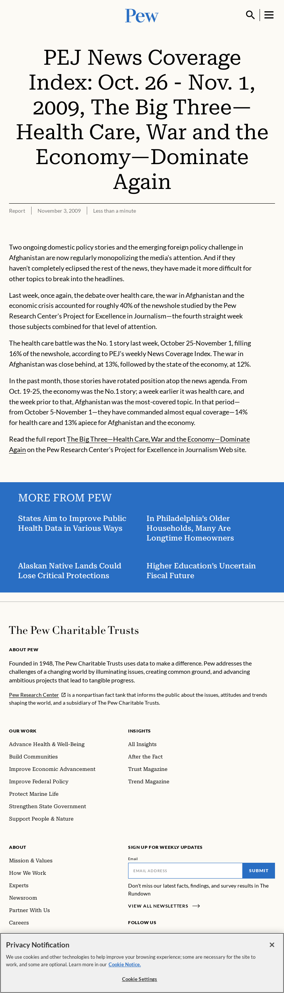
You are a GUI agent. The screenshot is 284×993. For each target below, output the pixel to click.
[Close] (272, 945)
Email (133, 858)
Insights (139, 731)
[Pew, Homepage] (142, 15)
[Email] (185, 871)
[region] (142, 963)
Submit (259, 870)
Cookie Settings (139, 979)
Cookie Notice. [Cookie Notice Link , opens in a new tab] (125, 964)
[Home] (74, 630)
